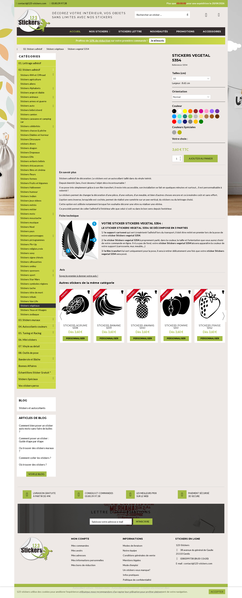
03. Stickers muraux (29, 319)
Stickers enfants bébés (33, 161)
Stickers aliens (28, 83)
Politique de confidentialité (137, 579)
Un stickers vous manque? (136, 570)
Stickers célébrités (30, 126)
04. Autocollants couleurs (32, 326)
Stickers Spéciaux (28, 379)
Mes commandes (80, 545)
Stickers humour (29, 191)
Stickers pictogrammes (33, 239)
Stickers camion (29, 114)
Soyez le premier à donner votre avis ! (78, 275)
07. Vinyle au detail (29, 346)
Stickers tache (28, 288)
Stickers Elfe (27, 156)
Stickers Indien (28, 196)
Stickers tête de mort (32, 292)
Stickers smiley (28, 266)
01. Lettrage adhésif (29, 63)
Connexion (206, 15)
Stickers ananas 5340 (142, 326)
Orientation (179, 91)
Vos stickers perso (28, 385)
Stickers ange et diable (32, 92)
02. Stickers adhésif (29, 69)
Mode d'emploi (130, 565)
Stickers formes (29, 178)
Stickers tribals (28, 296)
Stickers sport (28, 275)
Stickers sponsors (30, 270)
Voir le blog (36, 474)
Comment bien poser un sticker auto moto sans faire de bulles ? (36, 428)
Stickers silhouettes (31, 261)
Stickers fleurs (28, 174)
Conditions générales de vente (139, 555)
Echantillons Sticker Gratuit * (34, 372)
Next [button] (223, 316)
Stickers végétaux (30, 305)
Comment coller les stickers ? (35, 457)
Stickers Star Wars (30, 279)
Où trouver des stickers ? (33, 464)
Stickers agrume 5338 (75, 326)
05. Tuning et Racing (29, 333)
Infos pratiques (131, 574)
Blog (23, 400)
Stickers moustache (31, 218)
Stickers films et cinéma (33, 169)
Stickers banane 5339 (109, 326)
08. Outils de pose (28, 352)
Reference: (177, 65)
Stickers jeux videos (31, 200)
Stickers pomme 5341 (176, 326)
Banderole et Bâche (29, 359)
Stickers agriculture (31, 79)
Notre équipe (130, 550)
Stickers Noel (27, 226)
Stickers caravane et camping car (36, 120)
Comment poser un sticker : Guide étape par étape (34, 440)
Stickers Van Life (29, 301)
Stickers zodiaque (30, 314)
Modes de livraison (132, 545)
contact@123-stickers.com (31, 3)
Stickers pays (27, 231)
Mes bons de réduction (83, 565)
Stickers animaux (29, 96)
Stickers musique (29, 222)
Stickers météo (28, 204)
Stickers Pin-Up (29, 244)
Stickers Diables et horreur (35, 134)
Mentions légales (132, 560)
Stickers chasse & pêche (33, 130)
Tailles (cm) (179, 73)
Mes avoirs (77, 550)
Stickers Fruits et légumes (34, 183)
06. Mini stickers (27, 339)
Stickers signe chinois (32, 257)
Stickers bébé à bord (31, 110)
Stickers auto (27, 105)
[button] (99, 31)
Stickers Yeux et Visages (34, 310)
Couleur (177, 105)
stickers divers (28, 143)
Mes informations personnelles (87, 560)
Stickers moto (28, 213)
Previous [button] (61, 316)
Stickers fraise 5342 (210, 326)
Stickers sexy (27, 253)
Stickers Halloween (31, 187)
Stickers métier (28, 209)
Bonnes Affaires (27, 365)
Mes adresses (78, 555)
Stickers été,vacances (32, 165)
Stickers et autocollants (32, 407)
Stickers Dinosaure (30, 139)
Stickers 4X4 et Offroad (33, 75)
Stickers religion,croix (32, 248)
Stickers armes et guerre (33, 101)
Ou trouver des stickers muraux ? (36, 450)
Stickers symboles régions (34, 283)
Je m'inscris (157, 40)
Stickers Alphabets (31, 88)
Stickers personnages (32, 235)
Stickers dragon (29, 148)
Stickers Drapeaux (30, 152)
